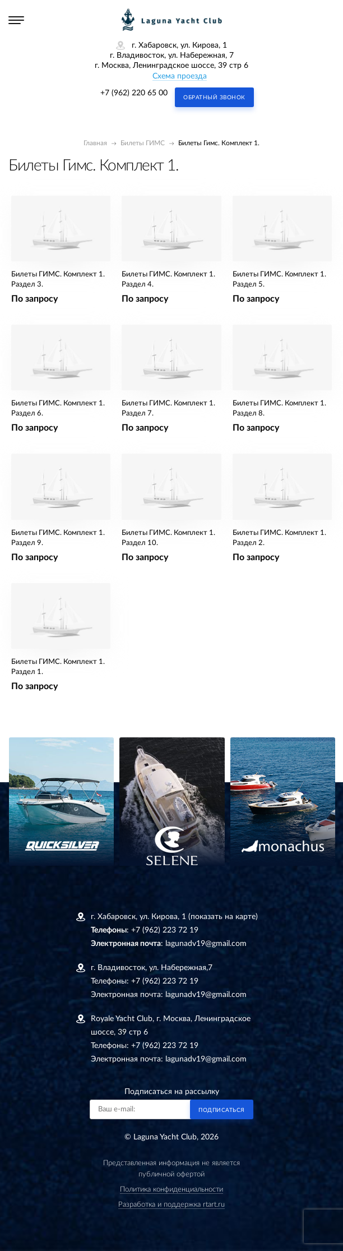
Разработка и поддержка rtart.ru (171, 1204)
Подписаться (221, 1110)
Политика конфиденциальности (171, 1189)
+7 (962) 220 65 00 (134, 93)
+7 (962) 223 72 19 (164, 930)
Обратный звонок (214, 97)
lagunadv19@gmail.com (206, 944)
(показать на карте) (223, 917)
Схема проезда (179, 76)
